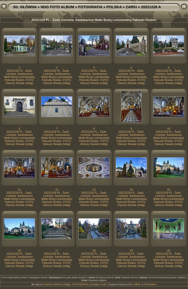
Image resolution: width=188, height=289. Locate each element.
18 (94, 250)
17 (56, 250)
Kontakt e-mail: (98, 284)
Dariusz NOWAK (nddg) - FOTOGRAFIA (66, 284)
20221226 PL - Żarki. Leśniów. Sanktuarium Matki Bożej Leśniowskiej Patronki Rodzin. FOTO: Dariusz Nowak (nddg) (19, 77)
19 (131, 250)
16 (19, 250)
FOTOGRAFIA (90, 7)
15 (168, 189)
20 (168, 250)
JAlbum (137, 284)
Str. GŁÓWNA (25, 7)
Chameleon (150, 284)
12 (56, 189)
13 (94, 189)
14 (131, 189)
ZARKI (131, 7)
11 (19, 189)
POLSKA (114, 7)
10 (168, 128)
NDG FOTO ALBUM (57, 7)
